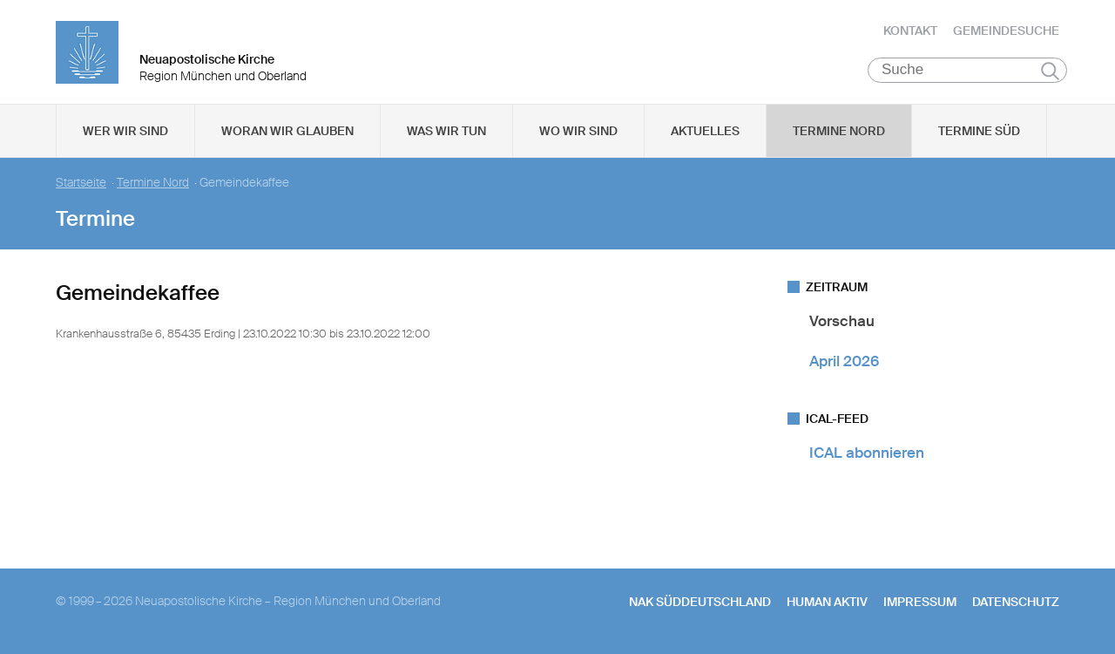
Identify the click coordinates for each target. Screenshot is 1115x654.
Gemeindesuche (1006, 30)
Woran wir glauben (287, 132)
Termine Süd (979, 132)
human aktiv (827, 602)
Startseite (81, 183)
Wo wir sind (578, 132)
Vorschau (842, 321)
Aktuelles (705, 132)
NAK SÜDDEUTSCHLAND (700, 602)
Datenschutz (1015, 602)
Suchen (1050, 71)
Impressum (919, 602)
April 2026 (844, 361)
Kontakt (910, 30)
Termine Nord (839, 132)
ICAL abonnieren (866, 453)
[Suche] (967, 71)
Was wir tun (446, 132)
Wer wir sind (125, 132)
